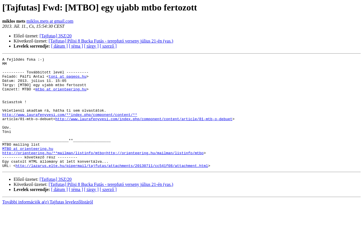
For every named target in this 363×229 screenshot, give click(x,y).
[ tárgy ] (91, 46)
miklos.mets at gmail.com (49, 21)
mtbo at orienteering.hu (60, 95)
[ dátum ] (59, 46)
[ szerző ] (108, 46)
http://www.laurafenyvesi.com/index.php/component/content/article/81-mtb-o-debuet (143, 131)
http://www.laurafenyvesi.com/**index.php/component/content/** (69, 126)
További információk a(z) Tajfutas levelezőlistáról (47, 224)
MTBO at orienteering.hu (27, 167)
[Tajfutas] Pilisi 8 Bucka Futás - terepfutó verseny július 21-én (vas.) (111, 41)
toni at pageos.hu (67, 80)
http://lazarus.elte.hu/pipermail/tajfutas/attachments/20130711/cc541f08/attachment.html (112, 187)
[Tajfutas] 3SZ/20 (56, 35)
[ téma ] (76, 46)
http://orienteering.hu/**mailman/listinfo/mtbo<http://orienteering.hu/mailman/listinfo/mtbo (103, 172)
